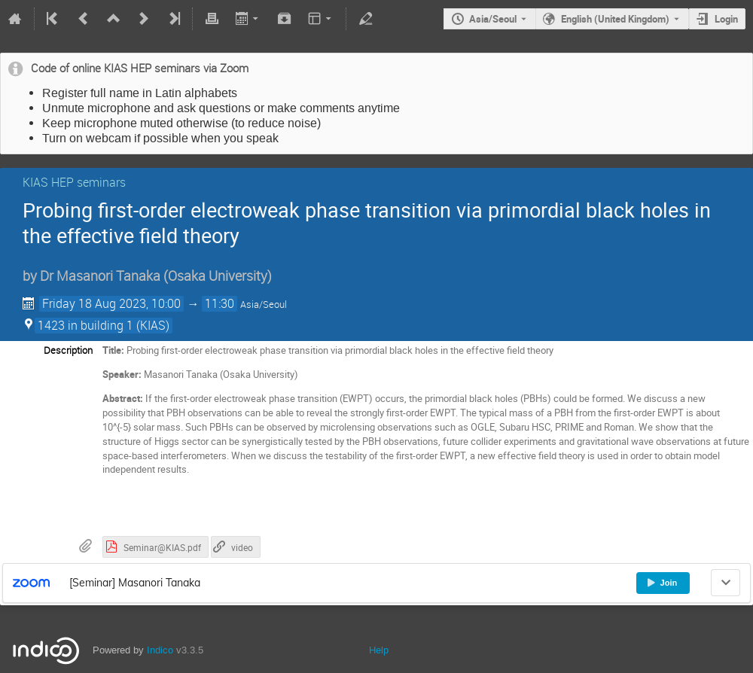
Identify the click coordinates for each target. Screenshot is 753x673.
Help (379, 650)
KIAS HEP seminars (74, 182)
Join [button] (662, 582)
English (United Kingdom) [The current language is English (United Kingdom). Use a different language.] (615, 19)
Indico (160, 650)
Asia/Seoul (493, 19)
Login (726, 19)
